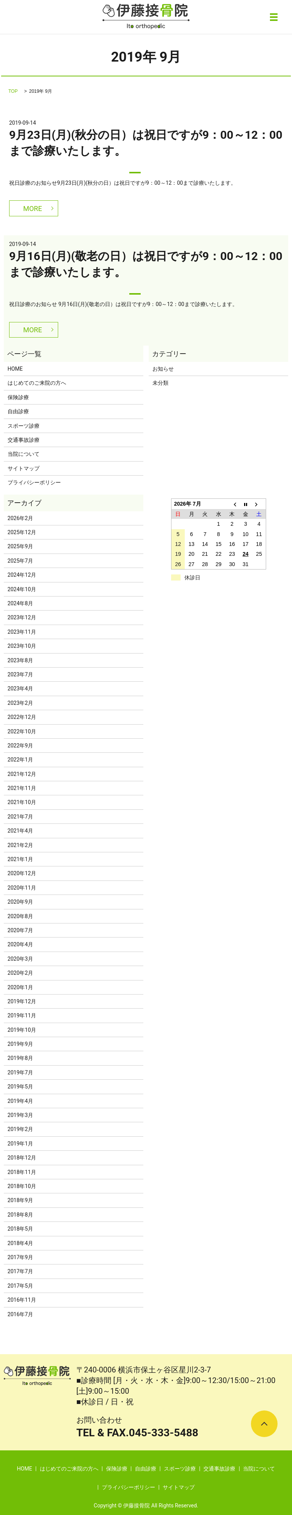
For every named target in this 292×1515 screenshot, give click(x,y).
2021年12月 (22, 774)
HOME (15, 369)
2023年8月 (20, 660)
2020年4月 (20, 944)
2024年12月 (22, 575)
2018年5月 (20, 1229)
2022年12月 (22, 717)
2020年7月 (20, 930)
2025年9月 (20, 546)
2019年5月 (20, 1087)
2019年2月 (20, 1129)
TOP (12, 91)
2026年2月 (20, 518)
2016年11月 (22, 1300)
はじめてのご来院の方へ (37, 383)
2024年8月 (20, 603)
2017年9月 (20, 1257)
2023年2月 (20, 703)
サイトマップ (24, 468)
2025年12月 (22, 532)
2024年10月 (22, 589)
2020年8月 (20, 916)
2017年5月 (20, 1286)
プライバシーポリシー (34, 482)
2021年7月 (20, 817)
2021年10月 (22, 802)
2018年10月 (22, 1186)
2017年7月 (20, 1271)
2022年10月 (22, 731)
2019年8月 (20, 1058)
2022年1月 (20, 760)
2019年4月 (20, 1101)
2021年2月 (20, 845)
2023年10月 (22, 646)
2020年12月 (22, 873)
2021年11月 (22, 788)
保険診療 (18, 397)
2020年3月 (20, 959)
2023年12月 (22, 617)
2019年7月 (20, 1072)
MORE (32, 209)
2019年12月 (22, 1001)
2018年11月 (22, 1172)
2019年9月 (20, 1044)
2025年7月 (20, 561)
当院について (24, 454)
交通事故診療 (24, 440)
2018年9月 (20, 1200)
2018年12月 (22, 1158)
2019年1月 (20, 1144)
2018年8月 (20, 1215)
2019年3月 (20, 1115)
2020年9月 (20, 902)
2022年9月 (20, 745)
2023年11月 (22, 632)
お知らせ (163, 369)
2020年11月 (22, 888)
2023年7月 (20, 674)
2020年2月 (20, 973)
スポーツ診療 (24, 426)
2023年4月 (20, 688)
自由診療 (18, 411)
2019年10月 (22, 1030)
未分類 (160, 383)
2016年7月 (20, 1314)
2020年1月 (20, 987)
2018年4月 (20, 1243)
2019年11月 (22, 1015)
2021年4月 (20, 831)
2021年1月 (20, 859)
